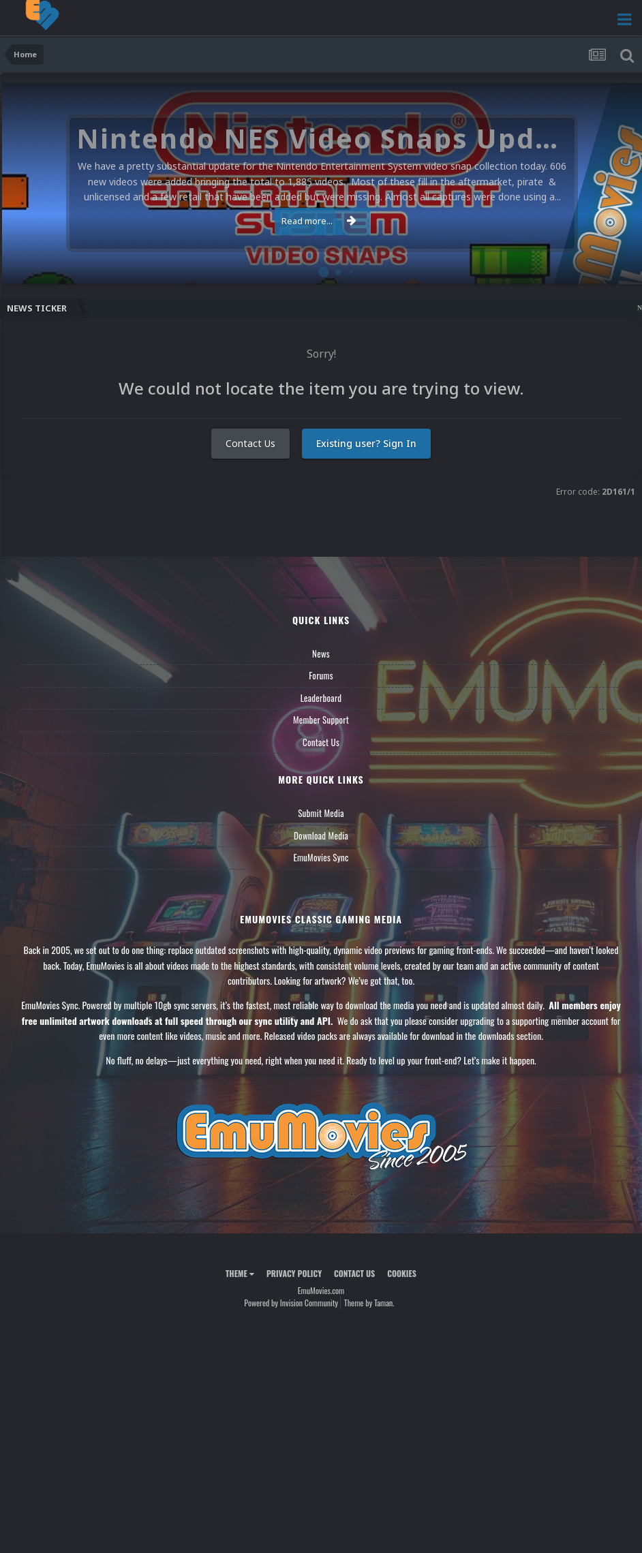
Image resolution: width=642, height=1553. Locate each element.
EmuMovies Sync (320, 857)
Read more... (318, 221)
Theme (240, 1273)
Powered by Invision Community (291, 1302)
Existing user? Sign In (366, 443)
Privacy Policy (294, 1273)
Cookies (401, 1273)
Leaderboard (321, 698)
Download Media (321, 835)
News (321, 653)
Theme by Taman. (369, 1302)
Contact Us (250, 443)
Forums (321, 675)
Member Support (321, 719)
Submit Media (321, 813)
